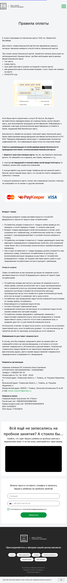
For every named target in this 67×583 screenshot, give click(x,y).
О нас (12, 555)
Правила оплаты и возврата (33, 570)
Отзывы (36, 555)
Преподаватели (24, 555)
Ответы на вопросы (50, 555)
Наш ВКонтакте (27, 559)
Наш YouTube (41, 559)
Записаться (33, 515)
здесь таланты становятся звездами (16, 6)
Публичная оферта (33, 572)
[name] (33, 496)
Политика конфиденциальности (33, 568)
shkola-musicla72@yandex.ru (19, 391)
